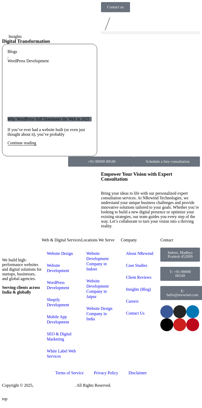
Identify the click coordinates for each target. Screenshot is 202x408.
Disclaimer (137, 373)
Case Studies (136, 265)
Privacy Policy (106, 373)
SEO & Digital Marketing (59, 336)
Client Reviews (138, 277)
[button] (150, 32)
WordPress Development (28, 61)
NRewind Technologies (54, 385)
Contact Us (135, 313)
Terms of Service (69, 373)
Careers (132, 301)
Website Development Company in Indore (97, 261)
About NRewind (139, 253)
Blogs (12, 51)
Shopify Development (58, 302)
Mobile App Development (58, 319)
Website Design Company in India (99, 313)
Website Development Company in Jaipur (97, 289)
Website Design (60, 253)
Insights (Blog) (138, 289)
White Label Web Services (61, 353)
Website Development (58, 268)
